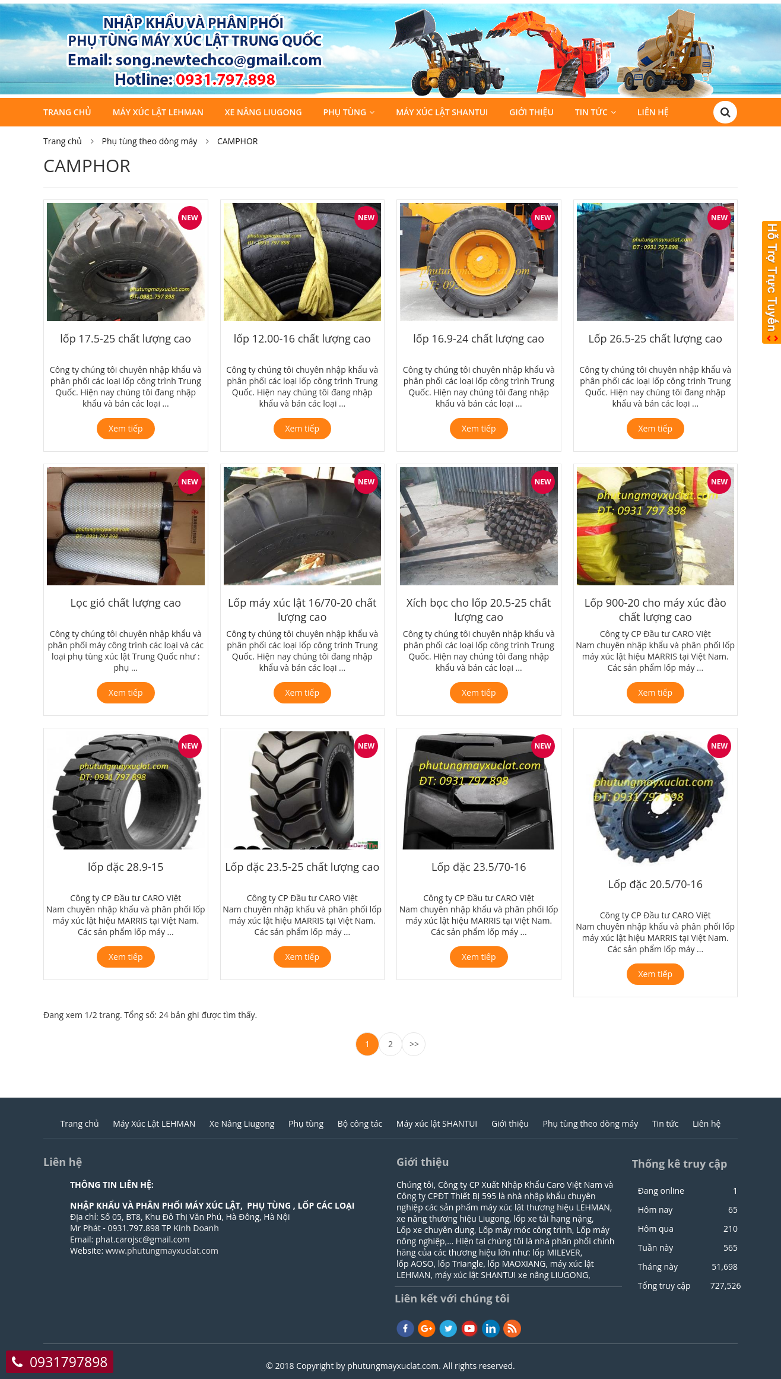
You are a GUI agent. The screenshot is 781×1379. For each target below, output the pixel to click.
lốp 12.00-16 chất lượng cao (302, 338)
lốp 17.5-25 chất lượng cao (125, 338)
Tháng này (658, 1266)
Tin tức (591, 113)
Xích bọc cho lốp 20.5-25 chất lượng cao (479, 609)
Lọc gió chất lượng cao (125, 602)
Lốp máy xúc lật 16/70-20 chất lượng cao (302, 609)
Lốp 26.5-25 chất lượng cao (655, 338)
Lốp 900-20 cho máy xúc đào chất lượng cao (655, 609)
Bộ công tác (360, 1123)
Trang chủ (67, 113)
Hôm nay (655, 1209)
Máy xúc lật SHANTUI (442, 113)
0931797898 (69, 1361)
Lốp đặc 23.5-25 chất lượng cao (302, 867)
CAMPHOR (237, 141)
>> (414, 1044)
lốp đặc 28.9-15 (125, 867)
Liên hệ (653, 113)
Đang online (661, 1190)
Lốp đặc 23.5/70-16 (478, 867)
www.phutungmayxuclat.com (162, 1250)
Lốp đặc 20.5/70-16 (655, 884)
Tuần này (656, 1247)
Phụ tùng (345, 113)
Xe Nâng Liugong (263, 113)
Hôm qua (656, 1228)
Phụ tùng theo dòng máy (150, 141)
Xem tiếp (126, 428)
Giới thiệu (531, 113)
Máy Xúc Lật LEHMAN (158, 113)
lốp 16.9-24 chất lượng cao (478, 338)
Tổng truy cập (664, 1285)
